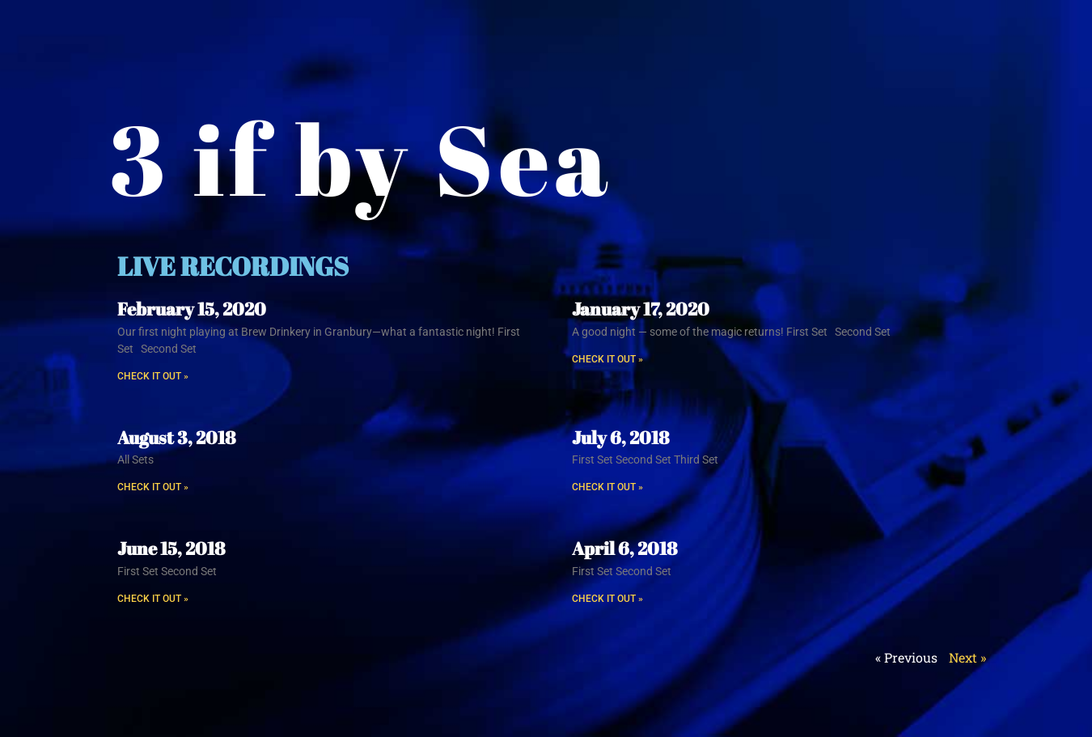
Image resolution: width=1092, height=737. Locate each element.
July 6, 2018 (620, 437)
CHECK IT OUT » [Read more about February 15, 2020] (152, 376)
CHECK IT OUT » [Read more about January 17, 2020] (607, 359)
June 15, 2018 (171, 548)
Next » (967, 657)
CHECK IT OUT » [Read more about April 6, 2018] (607, 598)
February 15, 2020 (191, 308)
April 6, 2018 (624, 548)
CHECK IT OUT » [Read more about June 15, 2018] (152, 598)
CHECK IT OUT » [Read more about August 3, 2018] (152, 487)
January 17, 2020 (640, 308)
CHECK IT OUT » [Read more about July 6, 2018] (607, 487)
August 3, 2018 (176, 437)
